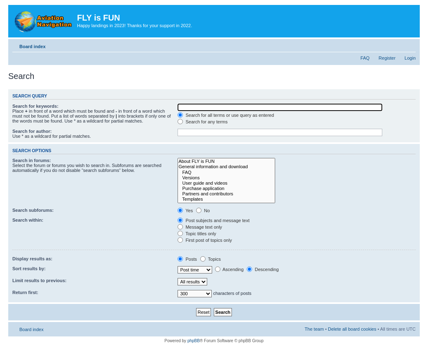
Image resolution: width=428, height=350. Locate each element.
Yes (185, 210)
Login (410, 58)
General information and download (226, 166)
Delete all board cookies (352, 329)
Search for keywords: (35, 106)
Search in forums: (31, 160)
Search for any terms (202, 121)
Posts (187, 259)
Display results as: (32, 258)
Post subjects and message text (213, 220)
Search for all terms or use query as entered (226, 115)
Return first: (25, 292)
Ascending (229, 269)
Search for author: (31, 131)
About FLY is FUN (226, 161)
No (203, 210)
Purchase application (226, 188)
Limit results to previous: (39, 280)
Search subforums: (33, 210)
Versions (226, 178)
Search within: (27, 220)
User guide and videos (226, 183)
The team (314, 329)
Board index (32, 46)
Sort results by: (29, 268)
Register (387, 58)
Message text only (200, 227)
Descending (262, 269)
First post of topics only (205, 240)
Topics (210, 259)
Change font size (410, 45)
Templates (226, 199)
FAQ (365, 58)
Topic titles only (197, 233)
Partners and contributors (226, 194)
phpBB (193, 340)
